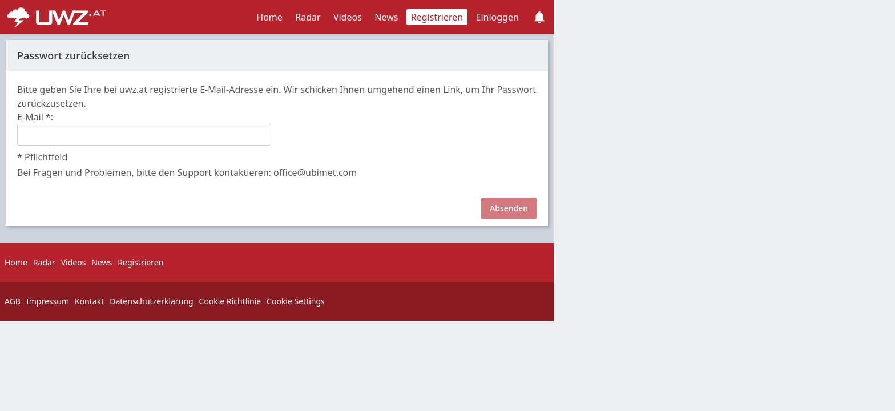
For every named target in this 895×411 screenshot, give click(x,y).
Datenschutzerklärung (151, 301)
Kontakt (89, 301)
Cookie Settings (296, 301)
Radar (307, 17)
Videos (347, 17)
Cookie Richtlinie (230, 301)
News (386, 17)
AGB (13, 301)
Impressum (47, 301)
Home (269, 17)
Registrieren (437, 17)
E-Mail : (35, 117)
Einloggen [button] (497, 17)
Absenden (509, 208)
